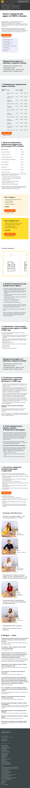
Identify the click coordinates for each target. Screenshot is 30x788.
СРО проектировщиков (4, 746)
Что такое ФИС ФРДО (4, 770)
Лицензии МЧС (8, 6)
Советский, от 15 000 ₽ (7, 363)
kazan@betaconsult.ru (4, 739)
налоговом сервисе (6, 386)
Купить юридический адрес (5, 5)
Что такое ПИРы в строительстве (6, 771)
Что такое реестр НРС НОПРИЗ (6, 775)
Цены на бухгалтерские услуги (6, 9)
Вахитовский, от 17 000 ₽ (7, 71)
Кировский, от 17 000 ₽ (20, 69)
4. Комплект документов (6, 44)
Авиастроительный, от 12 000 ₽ (9, 67)
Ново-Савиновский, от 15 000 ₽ (9, 69)
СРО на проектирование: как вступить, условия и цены (9, 768)
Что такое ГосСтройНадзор (5, 772)
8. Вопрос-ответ (5, 50)
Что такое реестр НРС (4, 773)
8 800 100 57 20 (5, 732)
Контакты (2, 783)
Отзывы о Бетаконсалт (4, 784)
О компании (3, 782)
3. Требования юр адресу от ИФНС (8, 42)
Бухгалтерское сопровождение (6, 763)
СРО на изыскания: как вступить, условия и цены (9, 777)
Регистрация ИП (10, 4)
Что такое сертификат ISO (5, 776)
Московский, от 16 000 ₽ (18, 71)
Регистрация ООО (4, 4)
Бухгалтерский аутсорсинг (5, 762)
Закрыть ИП (3, 6)
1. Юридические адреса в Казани (8, 39)
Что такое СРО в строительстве (6, 769)
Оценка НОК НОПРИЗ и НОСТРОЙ (6, 778)
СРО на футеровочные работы (6, 779)
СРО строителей (3, 748)
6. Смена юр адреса (6, 47)
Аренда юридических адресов (15, 5)
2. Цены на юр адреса (6, 41)
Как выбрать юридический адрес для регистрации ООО (9, 767)
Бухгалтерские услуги (15, 6)
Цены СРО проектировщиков (5, 747)
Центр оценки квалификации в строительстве (8, 774)
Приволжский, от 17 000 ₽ (17, 363)
